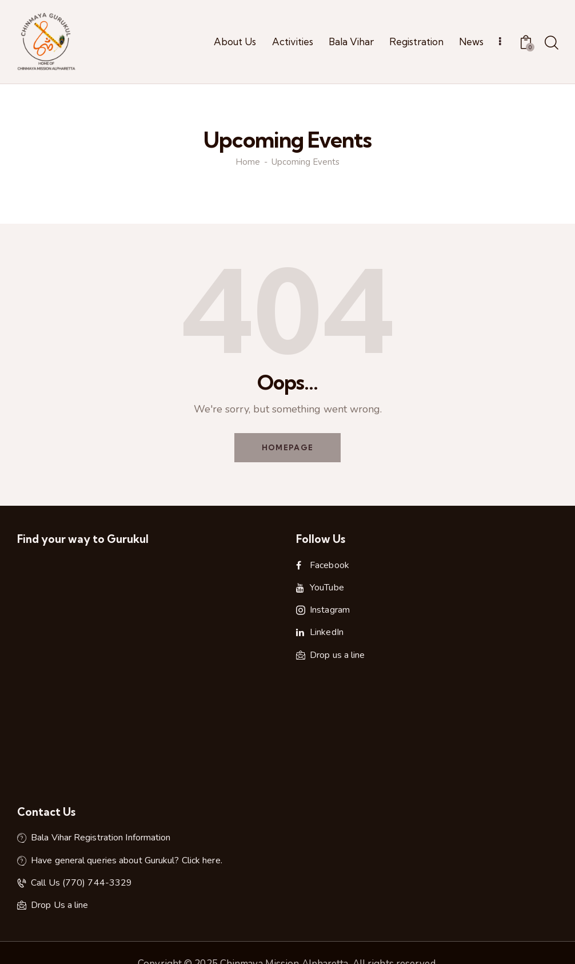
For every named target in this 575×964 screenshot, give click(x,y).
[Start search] (551, 43)
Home (247, 162)
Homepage (287, 447)
